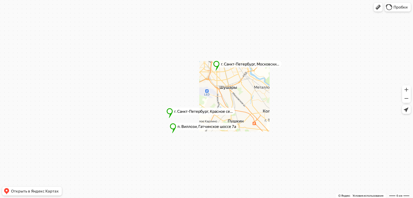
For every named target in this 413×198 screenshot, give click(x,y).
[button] (378, 7)
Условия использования (368, 195)
